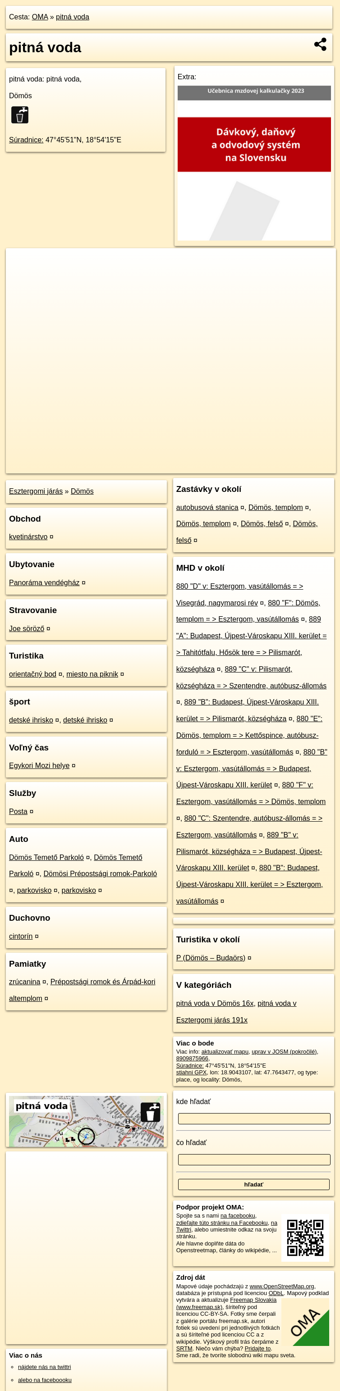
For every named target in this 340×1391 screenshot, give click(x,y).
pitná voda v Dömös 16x (215, 1003)
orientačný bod (32, 674)
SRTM (184, 1348)
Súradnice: (26, 140)
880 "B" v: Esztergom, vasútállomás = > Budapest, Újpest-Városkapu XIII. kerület (251, 768)
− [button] (21, 277)
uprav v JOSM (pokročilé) (284, 1051)
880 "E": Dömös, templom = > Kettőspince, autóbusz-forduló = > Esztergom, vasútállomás (249, 735)
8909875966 (192, 1058)
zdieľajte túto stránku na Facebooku (222, 1222)
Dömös (82, 491)
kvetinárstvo (28, 537)
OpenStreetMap (180, 466)
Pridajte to (258, 1348)
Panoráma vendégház (44, 582)
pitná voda (72, 17)
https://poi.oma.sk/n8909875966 (295, 466)
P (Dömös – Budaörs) (211, 958)
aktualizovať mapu (225, 1051)
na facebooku (238, 1215)
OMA (40, 17)
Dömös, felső (262, 523)
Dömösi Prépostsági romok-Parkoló (100, 873)
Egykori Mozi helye (39, 765)
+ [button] (21, 263)
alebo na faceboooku (45, 1380)
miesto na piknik (92, 674)
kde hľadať (193, 1101)
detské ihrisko (31, 720)
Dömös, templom (275, 507)
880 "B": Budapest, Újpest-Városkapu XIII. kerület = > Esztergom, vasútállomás (249, 884)
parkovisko (34, 890)
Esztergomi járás (36, 491)
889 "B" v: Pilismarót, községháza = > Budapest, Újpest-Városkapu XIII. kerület (249, 851)
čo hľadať (191, 1142)
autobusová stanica (207, 507)
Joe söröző (26, 628)
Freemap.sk (227, 466)
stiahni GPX (191, 1072)
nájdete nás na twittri (44, 1367)
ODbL (276, 1293)
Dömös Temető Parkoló (46, 857)
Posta (18, 811)
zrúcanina (24, 982)
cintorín (20, 936)
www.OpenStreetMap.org (282, 1286)
